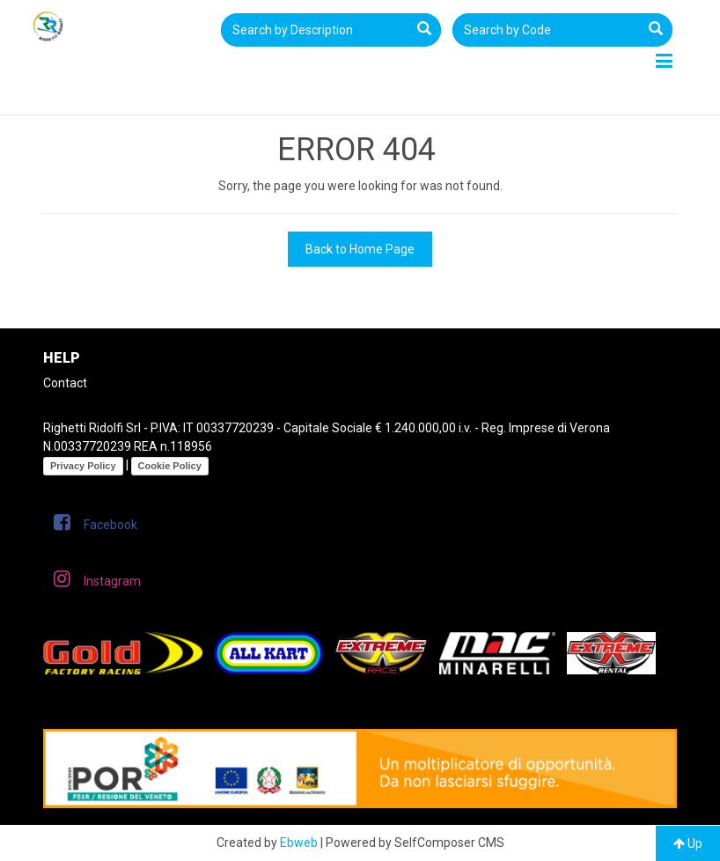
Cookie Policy (170, 465)
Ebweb (299, 842)
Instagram (97, 578)
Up (687, 843)
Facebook (95, 522)
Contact (65, 383)
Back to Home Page (360, 249)
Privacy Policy (83, 465)
